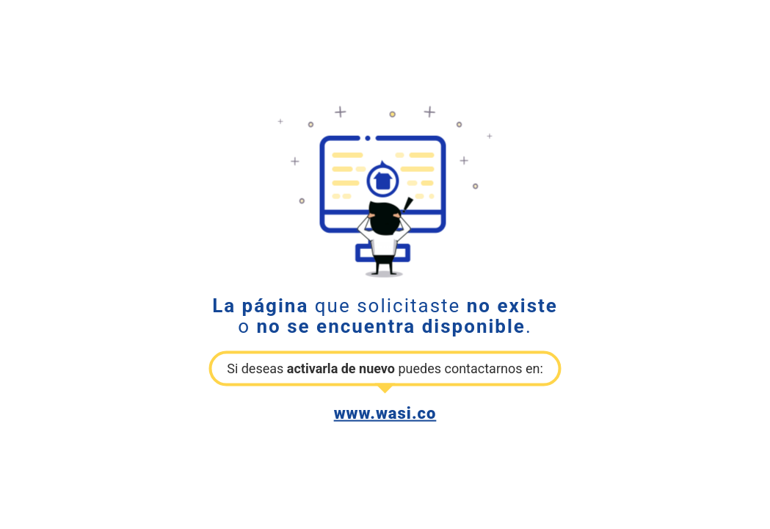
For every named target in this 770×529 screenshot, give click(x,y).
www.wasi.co (385, 412)
